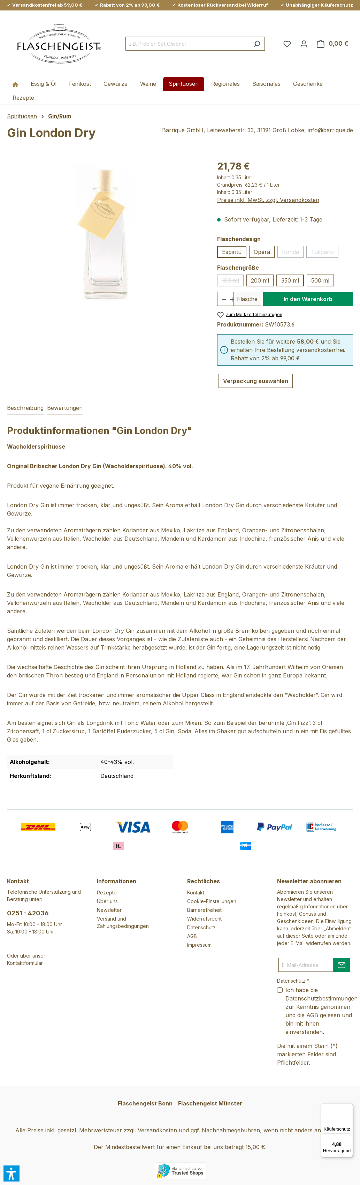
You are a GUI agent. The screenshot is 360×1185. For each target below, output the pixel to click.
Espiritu (232, 251)
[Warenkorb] (332, 44)
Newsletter (109, 910)
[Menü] (349, 1107)
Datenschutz (201, 927)
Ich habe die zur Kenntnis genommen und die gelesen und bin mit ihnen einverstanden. (321, 1011)
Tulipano (324, 253)
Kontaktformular (25, 963)
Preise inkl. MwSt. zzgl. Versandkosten (268, 199)
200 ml (260, 280)
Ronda (293, 253)
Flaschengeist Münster (210, 1103)
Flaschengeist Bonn (145, 1103)
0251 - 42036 (28, 913)
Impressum (199, 945)
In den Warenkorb (308, 298)
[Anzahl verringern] (221, 299)
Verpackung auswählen (255, 380)
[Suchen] (256, 44)
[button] (11, 1173)
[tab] (25, 408)
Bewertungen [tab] (65, 407)
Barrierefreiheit (204, 910)
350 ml (290, 280)
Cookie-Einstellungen (211, 901)
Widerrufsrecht (204, 919)
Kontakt (195, 892)
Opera (262, 251)
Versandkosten (157, 1130)
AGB (192, 936)
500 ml (320, 280)
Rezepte (107, 892)
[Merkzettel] (287, 44)
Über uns (107, 901)
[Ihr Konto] (304, 44)
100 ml (233, 281)
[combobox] (187, 44)
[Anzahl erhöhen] (229, 299)
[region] (105, 234)
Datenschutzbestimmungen (321, 998)
